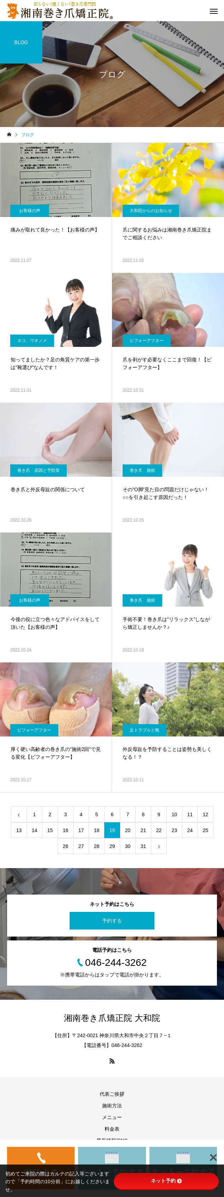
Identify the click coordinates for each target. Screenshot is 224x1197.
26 (66, 846)
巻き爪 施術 (142, 470)
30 (128, 846)
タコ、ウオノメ (32, 340)
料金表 (112, 1129)
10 (174, 814)
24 (190, 830)
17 (81, 830)
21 (143, 830)
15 (50, 830)
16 (66, 830)
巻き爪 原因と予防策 (38, 470)
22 (159, 830)
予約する (112, 921)
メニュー (112, 1117)
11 (190, 814)
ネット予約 (166, 1181)
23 (174, 830)
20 (128, 830)
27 (81, 846)
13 (19, 830)
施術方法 (112, 1105)
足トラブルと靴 (144, 730)
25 (205, 830)
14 (34, 830)
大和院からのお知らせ (151, 210)
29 (112, 846)
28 (97, 846)
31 (143, 846)
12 (205, 814)
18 (97, 830)
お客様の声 (29, 210)
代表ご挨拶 (112, 1094)
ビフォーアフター (147, 340)
